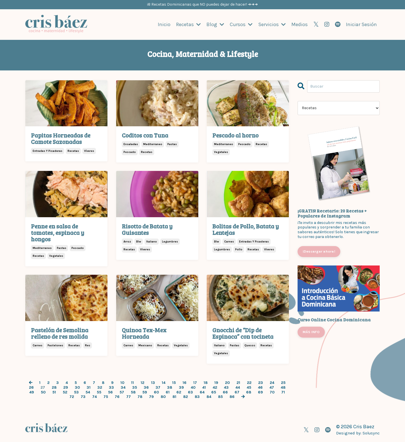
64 (202, 392)
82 (185, 396)
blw (138, 241)
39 (181, 387)
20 (227, 382)
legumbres (170, 241)
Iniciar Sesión (361, 24)
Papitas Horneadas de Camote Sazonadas (60, 138)
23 (260, 382)
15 (174, 382)
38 (169, 387)
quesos (249, 345)
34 (123, 387)
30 (77, 387)
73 (83, 396)
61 (168, 392)
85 (220, 396)
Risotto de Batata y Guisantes (147, 229)
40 (193, 387)
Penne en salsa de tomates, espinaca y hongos (57, 232)
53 (76, 392)
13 (153, 382)
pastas (172, 144)
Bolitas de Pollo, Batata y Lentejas (245, 229)
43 (226, 387)
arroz (127, 241)
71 (283, 392)
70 (272, 392)
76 (117, 396)
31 (89, 387)
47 (271, 387)
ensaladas (130, 144)
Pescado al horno (235, 135)
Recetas (188, 24)
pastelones (55, 345)
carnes (229, 241)
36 (146, 387)
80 (163, 396)
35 (134, 387)
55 (99, 392)
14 (163, 382)
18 (206, 382)
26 (31, 387)
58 (133, 392)
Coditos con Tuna (145, 135)
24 (272, 382)
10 (122, 382)
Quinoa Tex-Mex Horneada (144, 332)
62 (178, 392)
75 (106, 396)
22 (249, 382)
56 (110, 392)
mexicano (145, 345)
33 (111, 387)
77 (128, 396)
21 (238, 382)
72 (71, 396)
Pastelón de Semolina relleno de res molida (59, 332)
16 (184, 382)
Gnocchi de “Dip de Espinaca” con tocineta (242, 332)
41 (204, 387)
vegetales (221, 152)
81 (174, 396)
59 (144, 392)
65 (213, 392)
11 (132, 382)
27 (42, 387)
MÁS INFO (311, 331)
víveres (89, 150)
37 (158, 387)
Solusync (371, 432)
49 (31, 392)
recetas (73, 150)
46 (260, 387)
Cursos (241, 24)
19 (216, 382)
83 (197, 396)
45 (249, 387)
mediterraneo (152, 144)
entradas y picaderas (47, 150)
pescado (129, 152)
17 (195, 382)
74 (94, 396)
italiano (151, 241)
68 (248, 392)
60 (156, 392)
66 (225, 392)
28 (54, 387)
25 (283, 382)
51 (54, 392)
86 (232, 396)
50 (43, 392)
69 (260, 392)
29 (65, 387)
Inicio (164, 24)
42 (215, 387)
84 (208, 396)
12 (142, 382)
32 (99, 387)
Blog (215, 24)
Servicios (272, 24)
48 (283, 387)
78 (140, 396)
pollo (238, 249)
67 (237, 392)
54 (88, 392)
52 (65, 392)
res (87, 345)
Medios (299, 24)
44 (237, 387)
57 (122, 392)
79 (151, 396)
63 (190, 392)
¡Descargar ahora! (319, 251)
